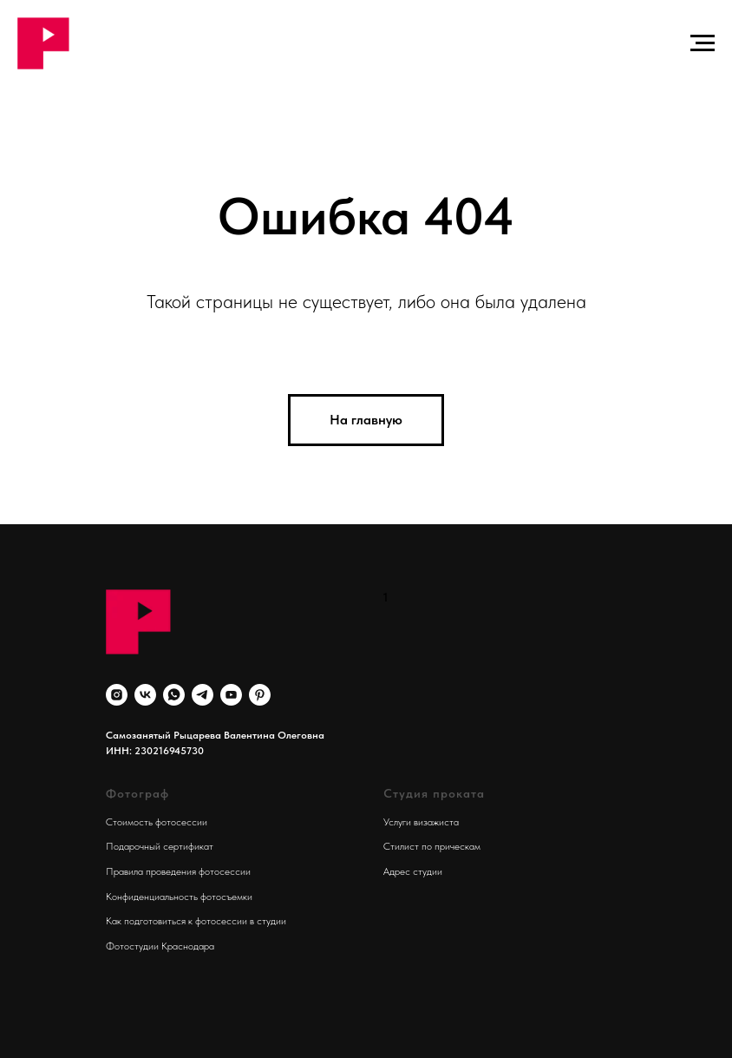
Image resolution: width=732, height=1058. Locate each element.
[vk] (145, 695)
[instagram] (116, 695)
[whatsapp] (174, 695)
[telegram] (202, 695)
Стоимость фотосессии (156, 822)
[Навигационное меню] (702, 43)
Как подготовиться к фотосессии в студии (196, 921)
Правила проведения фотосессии (178, 871)
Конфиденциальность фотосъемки (179, 896)
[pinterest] (260, 695)
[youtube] (231, 695)
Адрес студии (412, 871)
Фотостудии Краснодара (160, 946)
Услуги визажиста (421, 822)
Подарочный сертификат (159, 846)
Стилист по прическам (431, 846)
